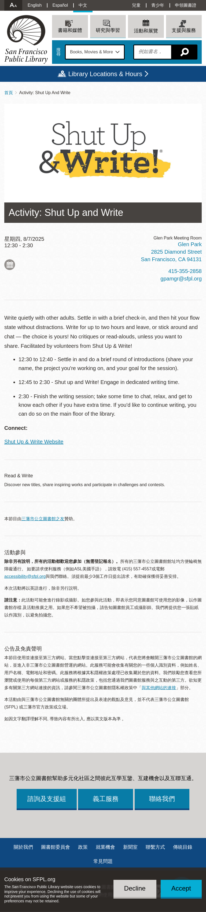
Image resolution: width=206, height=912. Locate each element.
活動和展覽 (146, 31)
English (35, 5)
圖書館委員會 (55, 847)
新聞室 (130, 847)
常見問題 (103, 861)
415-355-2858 (185, 271)
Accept (181, 888)
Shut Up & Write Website (33, 442)
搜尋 (58, 52)
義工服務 (106, 798)
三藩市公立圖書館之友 (42, 518)
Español (60, 5)
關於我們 (23, 847)
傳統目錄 (182, 847)
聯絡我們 (162, 798)
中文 (83, 5)
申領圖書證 (185, 5)
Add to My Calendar (9, 264)
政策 (83, 847)
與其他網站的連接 (159, 687)
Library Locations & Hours (105, 73)
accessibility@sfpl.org (25, 576)
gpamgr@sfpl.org (181, 279)
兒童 (136, 5)
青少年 (157, 5)
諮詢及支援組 (46, 798)
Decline (135, 888)
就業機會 (105, 847)
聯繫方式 (155, 847)
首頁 (8, 92)
